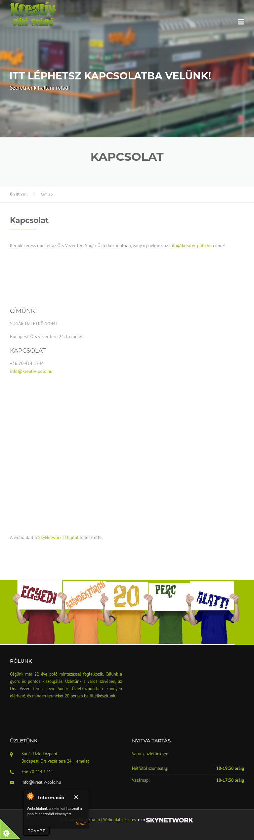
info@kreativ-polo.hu (190, 245)
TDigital (70, 537)
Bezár (79, 797)
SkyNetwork (50, 537)
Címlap (47, 194)
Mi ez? (81, 823)
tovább (37, 830)
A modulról (30, 796)
